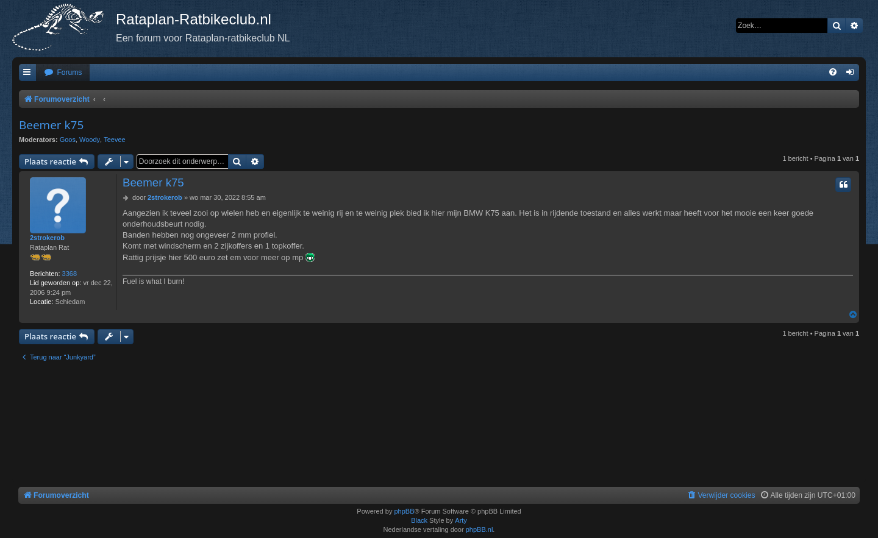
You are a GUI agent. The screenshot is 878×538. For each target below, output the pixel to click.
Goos (68, 139)
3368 (69, 273)
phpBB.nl (479, 529)
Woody (89, 139)
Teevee (114, 139)
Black (419, 520)
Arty (461, 520)
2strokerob (47, 237)
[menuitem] (63, 73)
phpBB (404, 511)
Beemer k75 (51, 125)
